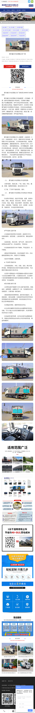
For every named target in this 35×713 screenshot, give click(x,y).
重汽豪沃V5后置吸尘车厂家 (11, 59)
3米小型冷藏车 (12, 27)
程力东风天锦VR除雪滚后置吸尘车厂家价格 (10, 672)
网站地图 (8, 690)
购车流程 (19, 10)
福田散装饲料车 (14, 35)
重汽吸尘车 (19, 59)
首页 (4, 10)
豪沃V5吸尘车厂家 (6, 61)
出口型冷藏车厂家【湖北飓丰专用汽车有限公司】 (10, 5)
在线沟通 (9, 66)
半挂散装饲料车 (22, 35)
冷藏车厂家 (4, 681)
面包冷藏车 (4, 27)
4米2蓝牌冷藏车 (20, 27)
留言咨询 (25, 66)
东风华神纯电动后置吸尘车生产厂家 (25, 656)
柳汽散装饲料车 (22, 32)
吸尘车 (29, 22)
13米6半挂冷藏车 (24, 30)
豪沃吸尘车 (12, 61)
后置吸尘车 (23, 61)
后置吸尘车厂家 (28, 61)
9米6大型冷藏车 (16, 30)
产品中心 (8, 10)
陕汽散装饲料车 (14, 32)
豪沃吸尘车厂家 (18, 61)
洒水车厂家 (10, 681)
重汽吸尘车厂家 (25, 59)
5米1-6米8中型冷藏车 (6, 30)
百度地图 (3, 690)
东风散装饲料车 (5, 32)
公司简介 (24, 10)
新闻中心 (13, 10)
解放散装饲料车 (5, 35)
